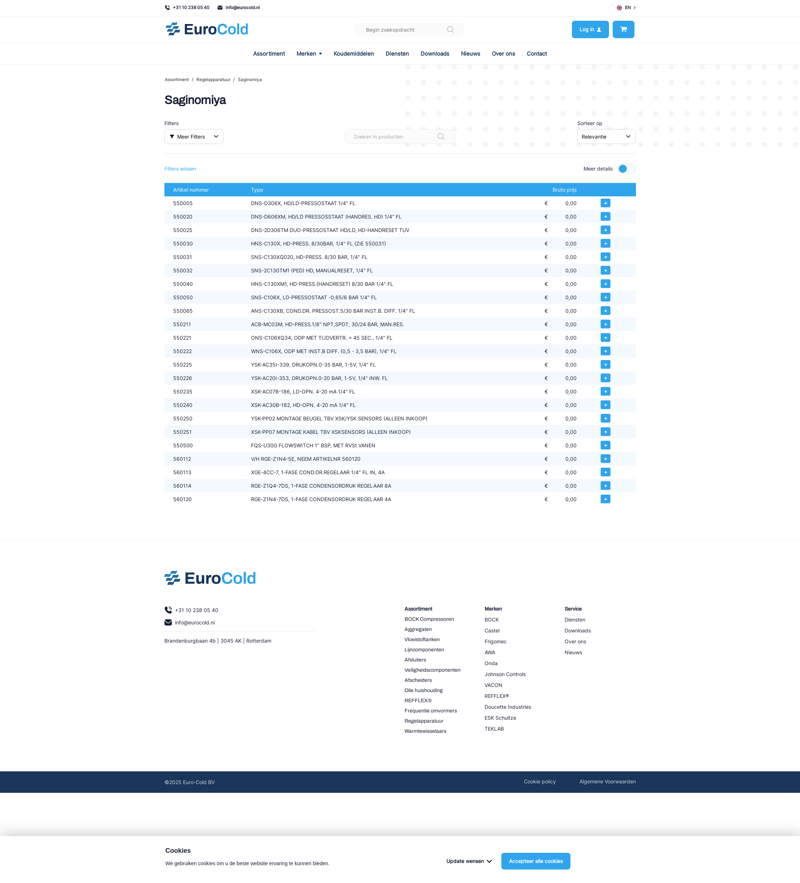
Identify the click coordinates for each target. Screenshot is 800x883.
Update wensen (469, 861)
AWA (490, 652)
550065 (183, 311)
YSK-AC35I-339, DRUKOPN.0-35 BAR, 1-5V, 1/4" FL (313, 364)
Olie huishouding (424, 690)
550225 (182, 364)
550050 (183, 297)
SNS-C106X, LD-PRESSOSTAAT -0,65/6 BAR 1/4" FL (314, 297)
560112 (182, 459)
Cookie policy (540, 781)
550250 (182, 418)
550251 (182, 432)
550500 (183, 445)
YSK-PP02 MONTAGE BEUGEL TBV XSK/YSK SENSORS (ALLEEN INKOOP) (339, 418)
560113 (182, 472)
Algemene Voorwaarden (608, 781)
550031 (182, 257)
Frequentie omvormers (431, 711)
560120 (182, 499)
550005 (183, 203)
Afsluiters (415, 660)
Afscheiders (418, 680)
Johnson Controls (505, 674)
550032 (182, 270)
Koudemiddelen (354, 54)
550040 (183, 284)
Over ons (503, 54)
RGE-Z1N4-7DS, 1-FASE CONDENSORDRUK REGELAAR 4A (321, 499)
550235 (182, 391)
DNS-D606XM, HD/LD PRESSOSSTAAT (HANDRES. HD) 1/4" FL (326, 216)
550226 (182, 378)
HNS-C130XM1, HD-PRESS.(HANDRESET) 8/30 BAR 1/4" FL (322, 284)
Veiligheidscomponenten (433, 670)
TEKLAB (494, 729)
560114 (182, 486)
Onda (491, 663)
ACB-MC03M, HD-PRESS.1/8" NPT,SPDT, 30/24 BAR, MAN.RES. (327, 324)
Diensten (397, 54)
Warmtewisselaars (425, 731)
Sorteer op (589, 123)
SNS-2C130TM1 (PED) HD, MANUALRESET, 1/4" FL (312, 270)
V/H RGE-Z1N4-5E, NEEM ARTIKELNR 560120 (306, 459)
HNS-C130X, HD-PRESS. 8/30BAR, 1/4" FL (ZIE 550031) (318, 243)
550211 (182, 324)
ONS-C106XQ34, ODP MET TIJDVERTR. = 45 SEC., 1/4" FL (322, 338)
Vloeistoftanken (422, 639)
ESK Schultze (500, 718)
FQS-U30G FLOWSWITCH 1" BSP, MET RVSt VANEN (313, 445)
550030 (183, 243)
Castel (492, 630)
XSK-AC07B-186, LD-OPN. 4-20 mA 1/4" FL (303, 391)
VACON (493, 685)
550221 (182, 338)
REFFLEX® (418, 700)
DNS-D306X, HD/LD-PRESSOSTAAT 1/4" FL (303, 203)
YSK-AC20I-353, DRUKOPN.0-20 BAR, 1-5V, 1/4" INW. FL (319, 378)
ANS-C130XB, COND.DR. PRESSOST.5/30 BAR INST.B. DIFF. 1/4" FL (333, 311)
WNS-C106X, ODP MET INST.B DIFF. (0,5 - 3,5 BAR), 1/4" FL (324, 351)
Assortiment (269, 54)
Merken (309, 54)
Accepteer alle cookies (536, 861)
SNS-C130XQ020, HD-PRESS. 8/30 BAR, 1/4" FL (309, 257)
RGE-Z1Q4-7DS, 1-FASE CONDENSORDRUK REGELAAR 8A (321, 486)
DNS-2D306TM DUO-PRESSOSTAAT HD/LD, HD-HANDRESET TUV (330, 230)
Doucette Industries (508, 707)
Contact (537, 54)
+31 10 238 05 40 (187, 7)
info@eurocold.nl (239, 7)
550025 (182, 230)
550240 (182, 405)
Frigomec (496, 641)
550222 (182, 351)
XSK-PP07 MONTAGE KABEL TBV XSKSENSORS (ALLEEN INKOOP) (331, 432)
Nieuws (470, 54)
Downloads (435, 54)
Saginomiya (250, 79)
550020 (182, 216)
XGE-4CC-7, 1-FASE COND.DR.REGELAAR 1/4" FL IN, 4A (318, 472)
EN (626, 8)
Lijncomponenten (424, 649)
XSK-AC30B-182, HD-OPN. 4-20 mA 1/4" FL (303, 405)
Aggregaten (418, 629)
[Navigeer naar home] (207, 29)
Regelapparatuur (213, 79)
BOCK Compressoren (429, 619)
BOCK (492, 619)
